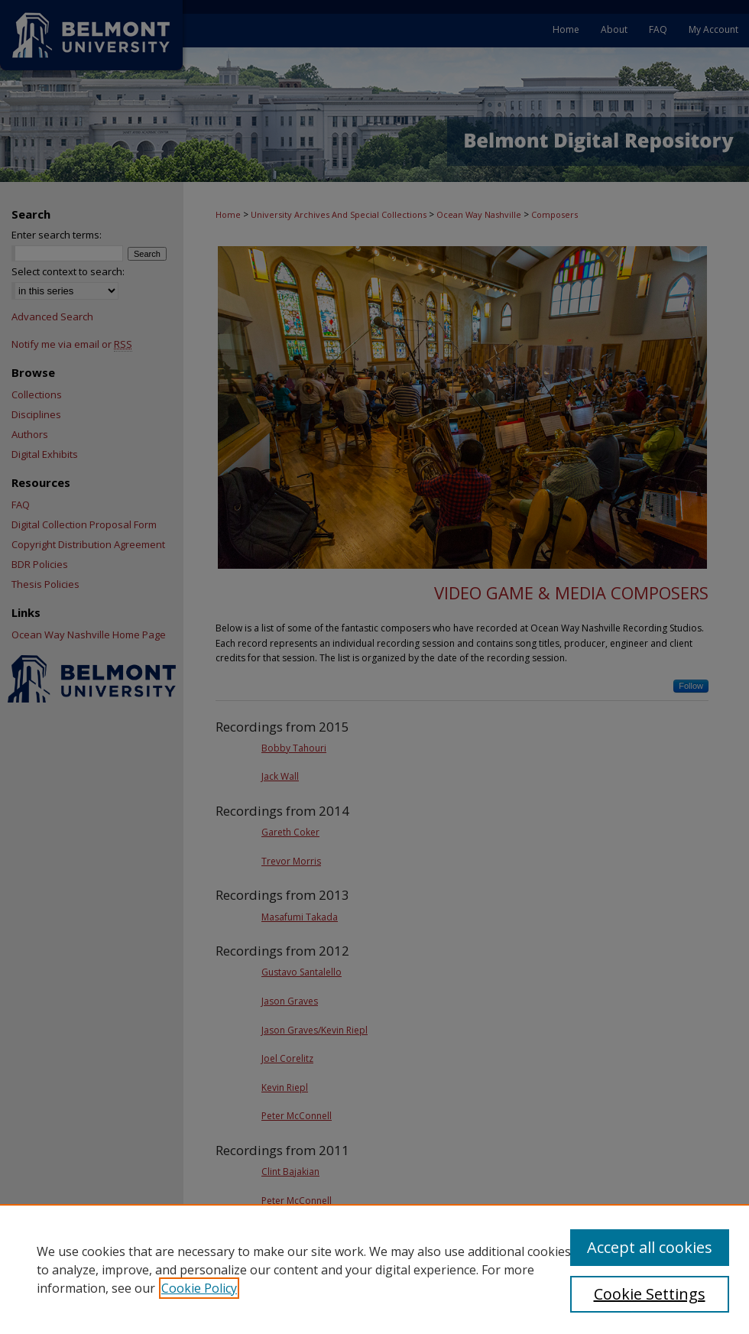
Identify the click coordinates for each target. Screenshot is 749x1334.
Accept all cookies (649, 1247)
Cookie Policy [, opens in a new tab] (199, 1288)
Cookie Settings (649, 1294)
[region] (374, 1269)
